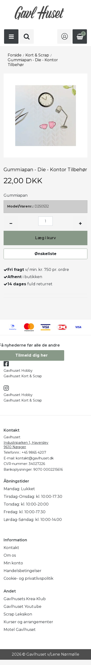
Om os (10, 555)
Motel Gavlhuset (20, 629)
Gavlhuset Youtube (22, 606)
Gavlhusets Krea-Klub (25, 599)
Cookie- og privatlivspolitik (28, 578)
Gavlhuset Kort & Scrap (23, 376)
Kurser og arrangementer (28, 622)
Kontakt (11, 547)
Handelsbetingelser (22, 570)
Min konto (13, 563)
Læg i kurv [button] (45, 238)
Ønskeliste (45, 253)
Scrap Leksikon (18, 614)
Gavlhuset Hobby (18, 370)
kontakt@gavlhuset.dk (35, 458)
